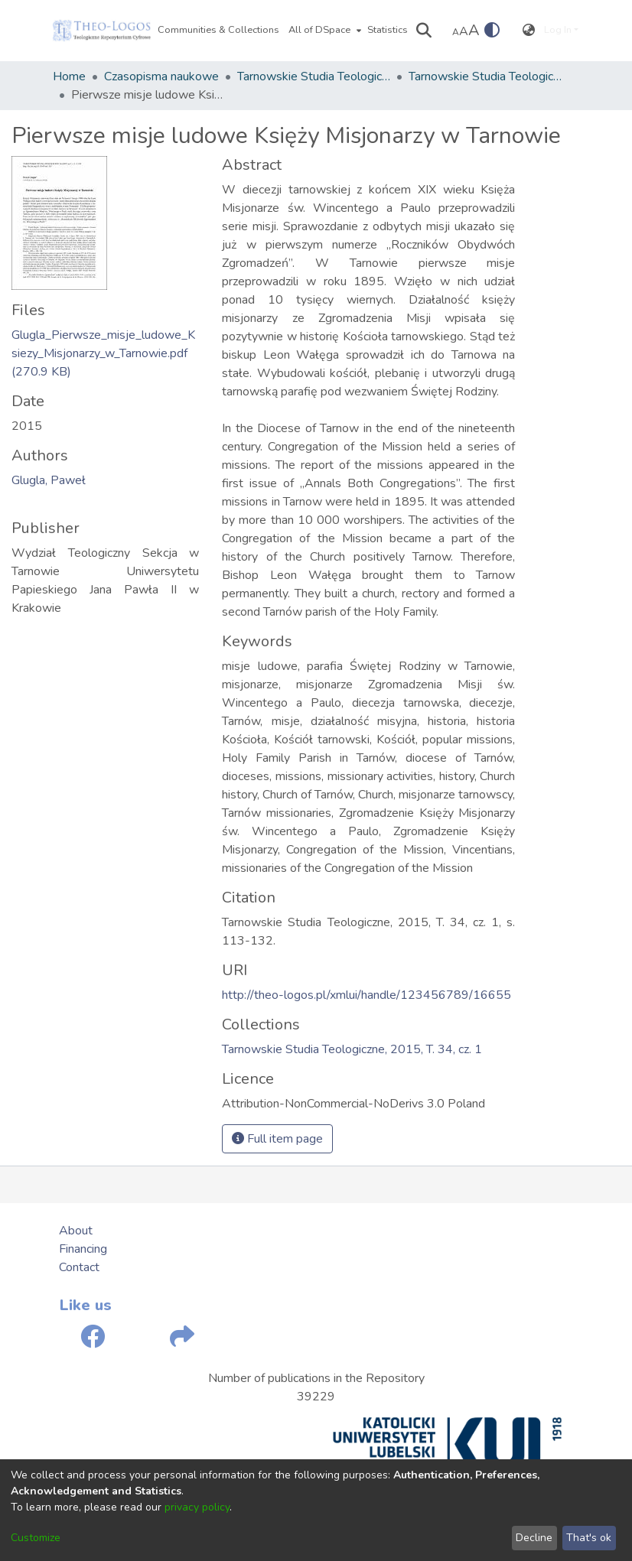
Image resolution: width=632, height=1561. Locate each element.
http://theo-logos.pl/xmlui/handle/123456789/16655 (366, 995)
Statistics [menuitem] (387, 30)
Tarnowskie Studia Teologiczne (313, 76)
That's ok (588, 1537)
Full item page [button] (277, 1138)
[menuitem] (323, 30)
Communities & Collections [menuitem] (218, 30)
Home (69, 76)
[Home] (101, 30)
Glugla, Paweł (48, 480)
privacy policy (197, 1507)
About (76, 1230)
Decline (534, 1537)
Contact (79, 1267)
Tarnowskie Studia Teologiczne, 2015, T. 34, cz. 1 (485, 76)
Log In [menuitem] (558, 30)
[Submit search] (424, 30)
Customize (35, 1537)
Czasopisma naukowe (161, 76)
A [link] (455, 32)
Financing (83, 1249)
